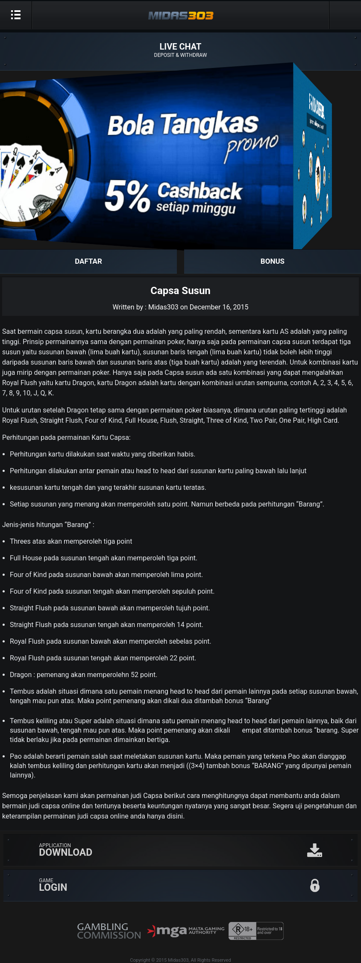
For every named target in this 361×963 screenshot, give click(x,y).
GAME (198, 885)
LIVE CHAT (180, 50)
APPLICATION (198, 850)
